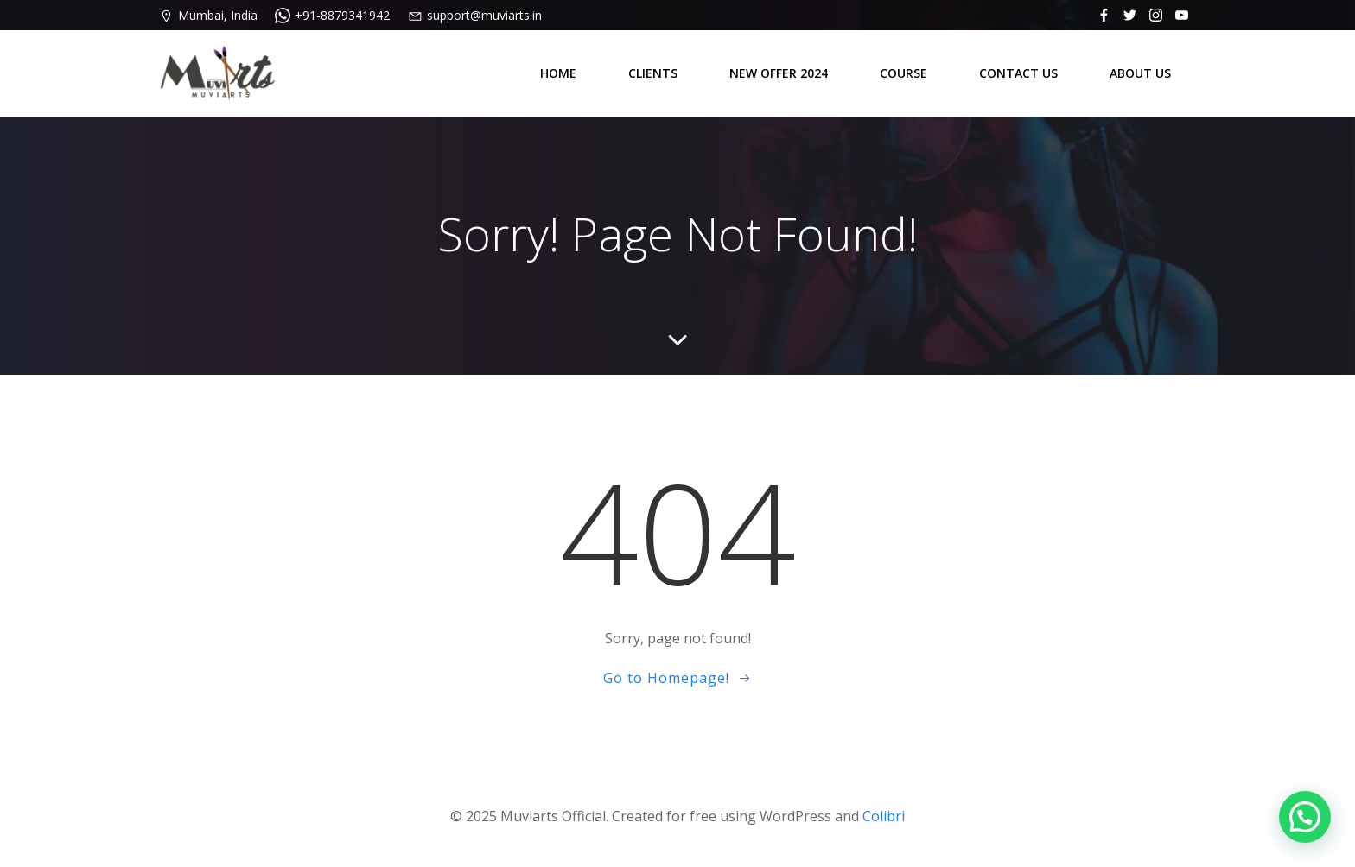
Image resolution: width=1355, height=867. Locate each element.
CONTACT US (1018, 73)
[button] (1305, 817)
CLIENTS (653, 73)
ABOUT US (1140, 73)
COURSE (903, 73)
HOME (558, 73)
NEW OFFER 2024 (778, 73)
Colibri (883, 816)
